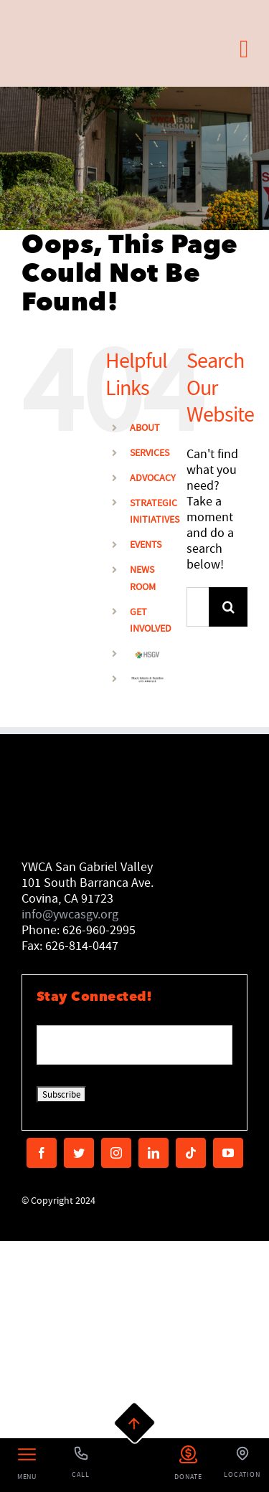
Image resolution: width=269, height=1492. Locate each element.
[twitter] (79, 1153)
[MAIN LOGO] (84, 17)
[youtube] (228, 1153)
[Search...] (198, 607)
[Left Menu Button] (27, 1465)
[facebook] (42, 1153)
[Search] (228, 607)
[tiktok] (191, 1153)
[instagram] (116, 1153)
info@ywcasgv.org (70, 914)
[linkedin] (153, 1153)
